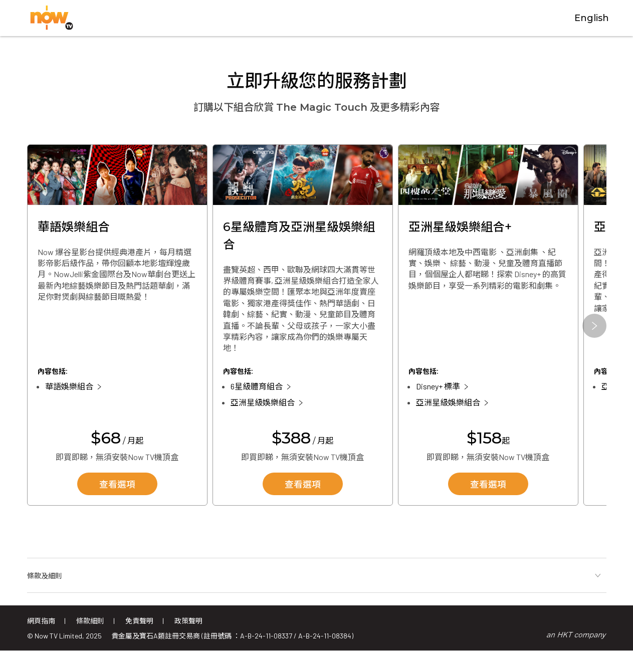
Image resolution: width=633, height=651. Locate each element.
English (591, 18)
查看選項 (117, 485)
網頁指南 (41, 620)
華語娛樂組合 (69, 386)
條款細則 (90, 620)
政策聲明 (188, 620)
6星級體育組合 (257, 386)
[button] (594, 326)
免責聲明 (139, 620)
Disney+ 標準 (438, 386)
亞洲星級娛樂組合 (263, 402)
